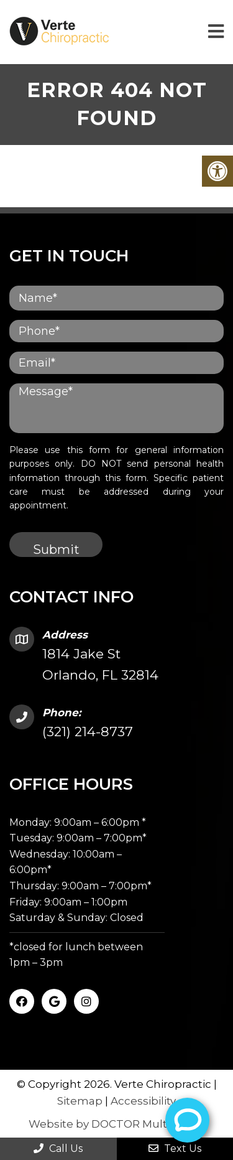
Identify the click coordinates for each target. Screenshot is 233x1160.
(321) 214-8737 (87, 731)
